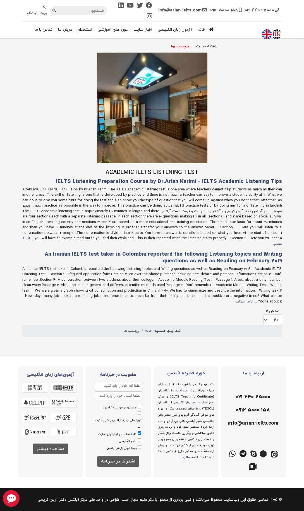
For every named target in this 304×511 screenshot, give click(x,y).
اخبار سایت (142, 29)
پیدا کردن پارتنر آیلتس (121, 448)
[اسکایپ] (253, 453)
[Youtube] (130, 6)
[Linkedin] (121, 6)
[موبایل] (252, 410)
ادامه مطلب (244, 301)
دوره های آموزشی (113, 29)
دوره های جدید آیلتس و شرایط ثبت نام (118, 423)
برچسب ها (180, 46)
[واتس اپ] (232, 453)
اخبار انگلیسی (128, 441)
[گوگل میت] (253, 466)
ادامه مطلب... (189, 457)
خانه (207, 29)
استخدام (85, 29)
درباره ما (65, 29)
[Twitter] (140, 6)
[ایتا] (275, 453)
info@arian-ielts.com (180, 10)
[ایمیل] (252, 423)
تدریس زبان (192, 402)
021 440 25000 (259, 10)
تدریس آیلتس (182, 390)
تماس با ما (43, 29)
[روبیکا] (264, 453)
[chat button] (11, 498)
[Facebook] (149, 6)
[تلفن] (252, 397)
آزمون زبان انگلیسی (175, 29)
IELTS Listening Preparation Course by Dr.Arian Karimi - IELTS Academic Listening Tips (169, 181)
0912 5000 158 (223, 10)
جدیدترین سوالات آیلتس (120, 407)
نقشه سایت (206, 46)
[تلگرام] (243, 453)
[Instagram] (149, 16)
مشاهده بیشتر (50, 449)
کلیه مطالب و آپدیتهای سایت (117, 434)
